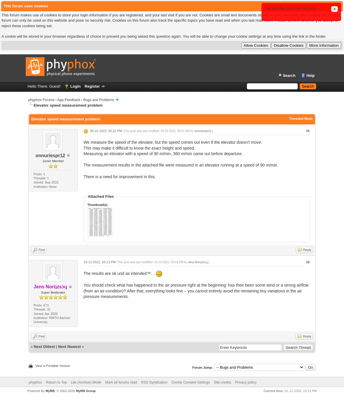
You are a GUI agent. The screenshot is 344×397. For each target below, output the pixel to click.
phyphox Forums (41, 100)
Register (92, 86)
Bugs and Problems (98, 100)
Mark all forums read (121, 382)
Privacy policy (246, 382)
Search (289, 75)
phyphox (35, 382)
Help (311, 75)
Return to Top (56, 382)
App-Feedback (68, 100)
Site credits (222, 382)
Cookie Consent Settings (190, 382)
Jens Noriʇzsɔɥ (198, 262)
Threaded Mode (301, 118)
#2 (307, 262)
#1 (307, 131)
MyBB (50, 391)
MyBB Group (86, 391)
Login (75, 86)
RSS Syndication (154, 382)
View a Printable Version (52, 365)
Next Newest (69, 346)
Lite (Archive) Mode (86, 382)
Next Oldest (44, 346)
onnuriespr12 (50, 155)
